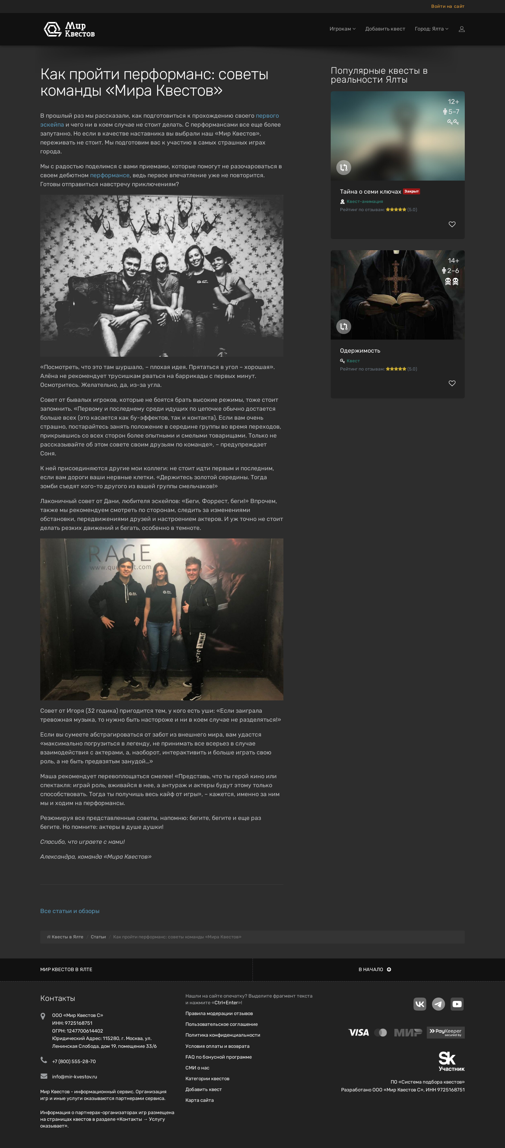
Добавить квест (385, 29)
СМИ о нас (197, 1068)
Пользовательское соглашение (221, 1024)
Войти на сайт (448, 6)
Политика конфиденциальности (222, 1035)
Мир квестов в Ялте (66, 969)
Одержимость (360, 350)
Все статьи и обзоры (69, 911)
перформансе (110, 175)
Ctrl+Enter (226, 1002)
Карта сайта (199, 1100)
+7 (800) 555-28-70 (74, 1061)
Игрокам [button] (343, 29)
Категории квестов (207, 1078)
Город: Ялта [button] (431, 29)
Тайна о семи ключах (370, 191)
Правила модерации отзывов (219, 1013)
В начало (375, 969)
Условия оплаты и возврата (217, 1046)
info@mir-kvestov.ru (74, 1076)
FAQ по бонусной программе (218, 1057)
